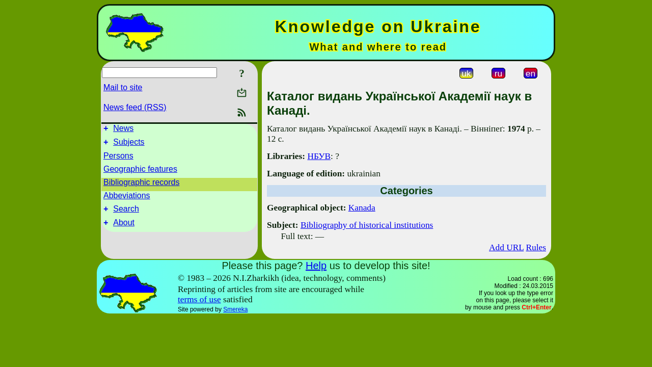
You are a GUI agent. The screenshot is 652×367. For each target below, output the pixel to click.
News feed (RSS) (135, 107)
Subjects (128, 145)
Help (316, 265)
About (123, 228)
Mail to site (122, 87)
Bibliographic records (141, 185)
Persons (118, 158)
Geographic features (140, 172)
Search (126, 213)
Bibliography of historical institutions (367, 225)
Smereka (235, 309)
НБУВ (319, 156)
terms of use (199, 299)
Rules (536, 247)
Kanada (361, 208)
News (123, 129)
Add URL (506, 247)
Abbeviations (126, 198)
